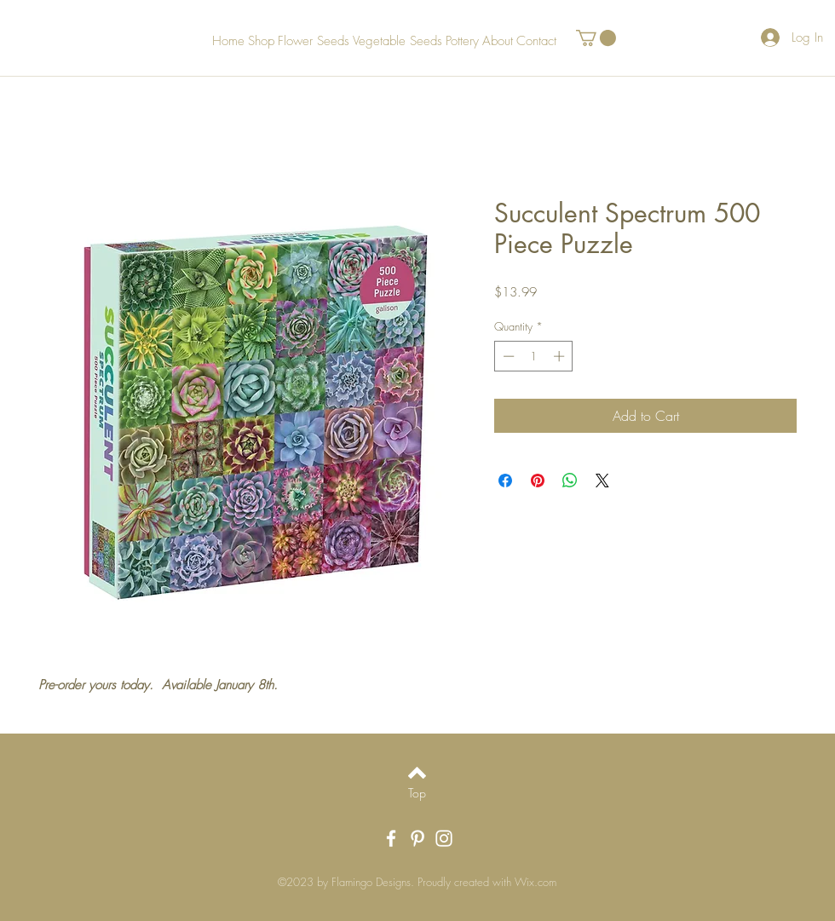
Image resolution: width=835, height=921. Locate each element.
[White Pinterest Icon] (417, 838)
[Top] (417, 793)
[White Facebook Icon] (391, 838)
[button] (596, 38)
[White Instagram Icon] (444, 838)
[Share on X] (602, 480)
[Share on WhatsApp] (570, 480)
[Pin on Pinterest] (537, 480)
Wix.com (535, 881)
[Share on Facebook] (505, 480)
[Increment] (560, 356)
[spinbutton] (533, 356)
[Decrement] (507, 356)
